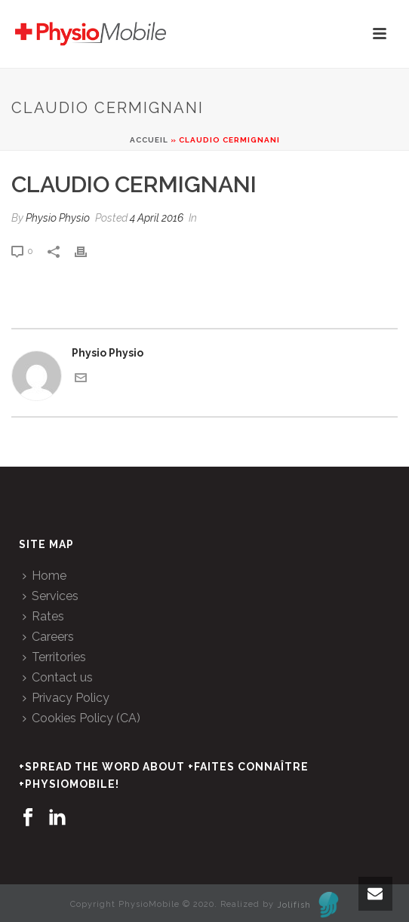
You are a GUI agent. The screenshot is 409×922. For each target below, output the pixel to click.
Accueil (149, 140)
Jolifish (307, 905)
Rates (43, 616)
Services (50, 596)
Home (44, 575)
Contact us (58, 677)
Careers (48, 636)
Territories (54, 657)
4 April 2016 (156, 218)
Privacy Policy (66, 698)
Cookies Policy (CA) (81, 718)
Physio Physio (58, 218)
